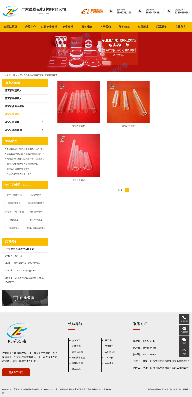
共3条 (120, 133)
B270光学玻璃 (36, 220)
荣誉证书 (109, 346)
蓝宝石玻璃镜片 (13, 90)
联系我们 (161, 26)
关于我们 (105, 26)
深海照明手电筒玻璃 (14, 212)
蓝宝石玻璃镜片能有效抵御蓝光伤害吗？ (25, 154)
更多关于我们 (16, 372)
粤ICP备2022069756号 (49, 389)
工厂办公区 (110, 352)
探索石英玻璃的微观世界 (18, 169)
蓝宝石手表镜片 (13, 98)
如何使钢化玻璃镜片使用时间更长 (22, 164)
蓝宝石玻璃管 (51, 75)
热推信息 (151, 389)
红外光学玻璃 (49, 26)
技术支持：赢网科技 (182, 389)
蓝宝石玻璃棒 (12, 122)
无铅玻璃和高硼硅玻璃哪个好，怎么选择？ (26, 159)
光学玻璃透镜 (36, 212)
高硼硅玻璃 (77, 363)
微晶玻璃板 (14, 228)
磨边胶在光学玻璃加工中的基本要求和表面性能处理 (26, 149)
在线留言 (180, 26)
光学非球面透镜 (14, 195)
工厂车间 (109, 357)
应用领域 (143, 26)
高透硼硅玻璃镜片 (36, 203)
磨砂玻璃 (14, 220)
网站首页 (11, 26)
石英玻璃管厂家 (75, 389)
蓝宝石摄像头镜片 (14, 106)
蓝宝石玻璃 (38, 75)
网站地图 (159, 389)
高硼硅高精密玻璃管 (36, 228)
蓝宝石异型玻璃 (13, 130)
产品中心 (30, 26)
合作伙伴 (109, 363)
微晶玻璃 (76, 369)
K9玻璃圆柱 (35, 195)
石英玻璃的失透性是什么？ (19, 174)
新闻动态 (124, 26)
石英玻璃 (86, 26)
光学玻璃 (68, 26)
